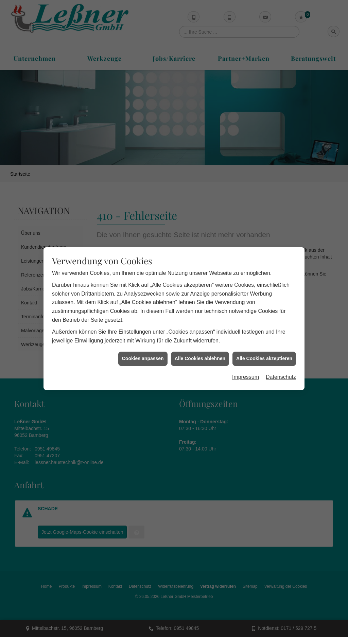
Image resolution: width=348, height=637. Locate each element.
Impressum (245, 366)
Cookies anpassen (143, 347)
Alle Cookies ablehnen (200, 347)
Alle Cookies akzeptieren (264, 347)
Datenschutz (281, 366)
